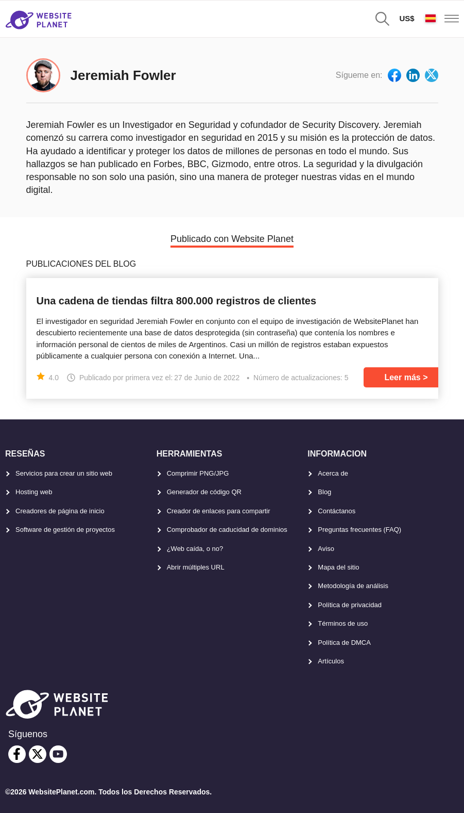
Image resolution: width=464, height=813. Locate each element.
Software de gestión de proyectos (65, 529)
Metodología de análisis (353, 586)
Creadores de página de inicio (60, 511)
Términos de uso (343, 623)
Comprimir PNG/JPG (198, 473)
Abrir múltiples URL (196, 567)
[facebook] (17, 754)
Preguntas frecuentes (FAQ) (359, 529)
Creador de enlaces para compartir (218, 511)
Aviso (326, 548)
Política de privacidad (350, 605)
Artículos (331, 661)
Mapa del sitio (338, 567)
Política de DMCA (344, 642)
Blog (324, 492)
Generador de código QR (204, 492)
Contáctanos (336, 511)
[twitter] (37, 754)
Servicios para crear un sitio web (63, 473)
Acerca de (333, 473)
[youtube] (58, 754)
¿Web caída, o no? (195, 548)
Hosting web (34, 492)
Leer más (402, 377)
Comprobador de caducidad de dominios (227, 529)
